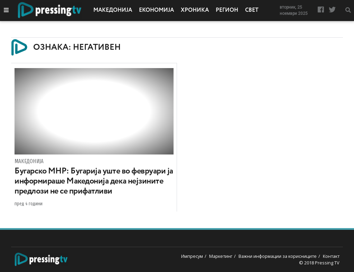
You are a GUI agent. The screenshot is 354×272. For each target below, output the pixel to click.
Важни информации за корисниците (278, 256)
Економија (156, 10)
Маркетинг (220, 256)
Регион (227, 10)
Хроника (195, 10)
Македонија (112, 10)
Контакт (331, 256)
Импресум (192, 256)
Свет (252, 10)
